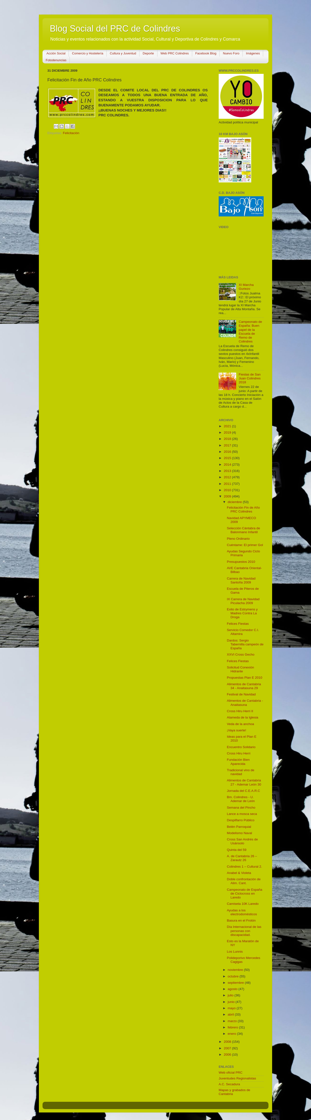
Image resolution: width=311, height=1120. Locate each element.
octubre (234, 976)
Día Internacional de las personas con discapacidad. (244, 930)
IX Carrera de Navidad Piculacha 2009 (243, 601)
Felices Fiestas (238, 623)
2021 (228, 426)
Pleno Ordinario (238, 538)
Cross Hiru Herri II (240, 711)
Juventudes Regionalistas (237, 1078)
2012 (228, 477)
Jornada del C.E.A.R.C (243, 791)
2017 (228, 445)
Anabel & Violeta (239, 873)
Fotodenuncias (56, 60)
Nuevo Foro (231, 53)
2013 (228, 471)
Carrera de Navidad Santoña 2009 (241, 580)
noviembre (236, 970)
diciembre (235, 502)
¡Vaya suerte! (236, 730)
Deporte (148, 53)
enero (232, 1033)
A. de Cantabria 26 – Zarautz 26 (242, 858)
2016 (228, 451)
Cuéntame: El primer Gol (245, 545)
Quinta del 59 (236, 850)
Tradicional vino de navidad (240, 772)
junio (231, 1002)
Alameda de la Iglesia (242, 717)
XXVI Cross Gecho (240, 654)
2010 (228, 490)
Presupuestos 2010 (241, 562)
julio (231, 995)
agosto (233, 989)
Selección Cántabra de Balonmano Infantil (243, 530)
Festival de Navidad (241, 694)
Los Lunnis (235, 951)
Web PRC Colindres (175, 53)
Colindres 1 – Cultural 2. (244, 866)
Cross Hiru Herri (239, 753)
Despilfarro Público (240, 820)
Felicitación (71, 133)
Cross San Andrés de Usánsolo (242, 841)
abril (231, 1014)
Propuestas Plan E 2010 (244, 677)
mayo (232, 1008)
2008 (228, 1041)
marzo (233, 1021)
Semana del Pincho (241, 807)
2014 (228, 464)
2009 (228, 496)
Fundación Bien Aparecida (238, 761)
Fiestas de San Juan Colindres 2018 (249, 378)
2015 (228, 458)
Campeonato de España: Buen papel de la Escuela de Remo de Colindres (250, 331)
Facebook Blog (205, 53)
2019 (228, 432)
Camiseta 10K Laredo (243, 904)
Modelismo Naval (239, 833)
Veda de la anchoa (240, 724)
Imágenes (253, 53)
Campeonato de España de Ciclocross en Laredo (244, 893)
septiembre (236, 982)
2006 (228, 1054)
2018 (228, 439)
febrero (233, 1027)
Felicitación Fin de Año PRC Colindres (243, 509)
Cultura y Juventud (123, 53)
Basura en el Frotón (241, 920)
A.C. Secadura (229, 1084)
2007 (228, 1048)
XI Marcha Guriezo (246, 287)
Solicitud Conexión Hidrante (240, 669)
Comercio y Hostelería (87, 53)
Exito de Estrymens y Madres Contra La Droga (242, 613)
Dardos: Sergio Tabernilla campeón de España (245, 644)
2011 (228, 484)
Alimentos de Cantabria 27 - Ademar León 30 (244, 782)
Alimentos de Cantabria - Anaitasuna (245, 702)
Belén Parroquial (239, 827)
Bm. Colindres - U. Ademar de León (241, 799)
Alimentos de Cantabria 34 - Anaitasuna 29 (244, 686)
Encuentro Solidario (241, 747)
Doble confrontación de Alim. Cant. (244, 881)
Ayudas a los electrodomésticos (242, 912)
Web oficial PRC (230, 1072)
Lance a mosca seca (242, 814)
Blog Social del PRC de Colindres (115, 29)
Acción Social (55, 53)
